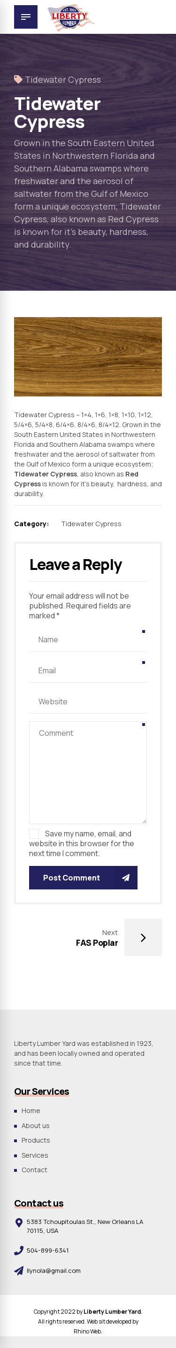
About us (36, 1125)
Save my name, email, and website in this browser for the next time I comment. (81, 843)
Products (36, 1140)
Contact (34, 1169)
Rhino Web (87, 1331)
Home (31, 1110)
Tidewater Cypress (63, 79)
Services (35, 1155)
